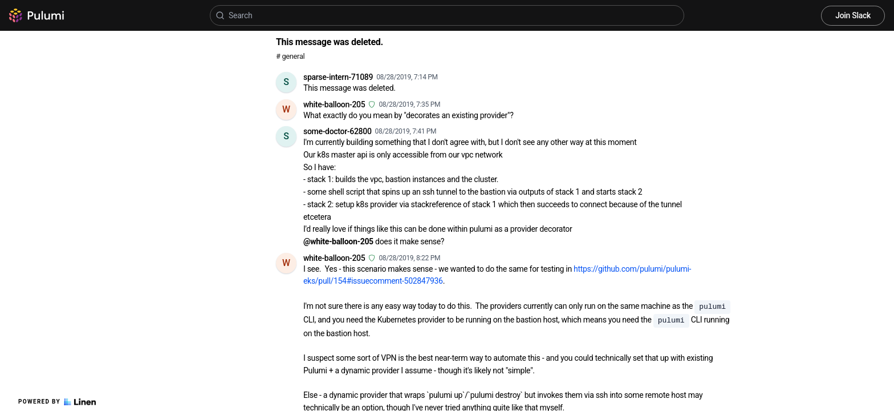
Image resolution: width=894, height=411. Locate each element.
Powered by (57, 401)
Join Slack (853, 15)
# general (290, 56)
